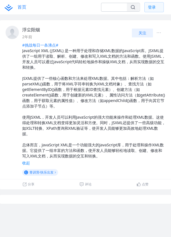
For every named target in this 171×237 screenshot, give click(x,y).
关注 (142, 32)
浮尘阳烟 (31, 30)
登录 (152, 7)
